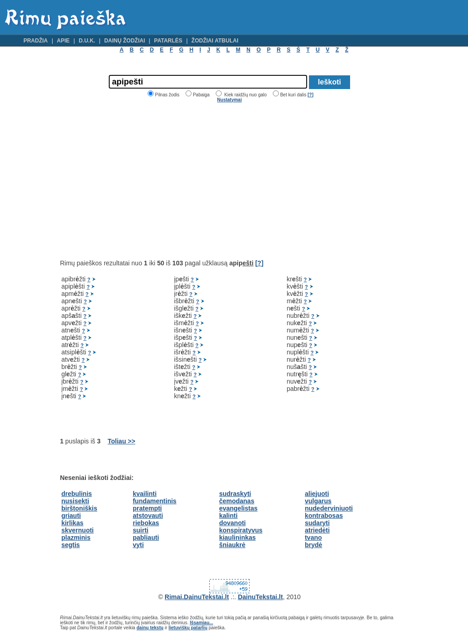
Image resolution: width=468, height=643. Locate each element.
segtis (70, 544)
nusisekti (75, 501)
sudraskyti (235, 493)
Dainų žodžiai (124, 40)
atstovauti (148, 515)
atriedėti (317, 530)
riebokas (146, 523)
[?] (311, 94)
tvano (313, 537)
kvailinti (144, 493)
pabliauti (146, 537)
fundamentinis (154, 501)
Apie (63, 40)
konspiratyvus (240, 530)
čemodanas (236, 501)
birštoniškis (79, 508)
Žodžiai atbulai (215, 40)
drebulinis (76, 493)
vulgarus (318, 501)
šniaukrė (232, 544)
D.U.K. (87, 40)
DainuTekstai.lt (260, 597)
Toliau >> (121, 441)
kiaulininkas (237, 537)
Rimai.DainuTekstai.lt (197, 597)
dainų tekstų (150, 627)
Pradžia (35, 40)
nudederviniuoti (329, 508)
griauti (71, 515)
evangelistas (238, 508)
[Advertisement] (136, 181)
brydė (313, 544)
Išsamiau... (201, 622)
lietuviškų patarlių (188, 627)
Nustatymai (229, 99)
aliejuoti (317, 493)
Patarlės (168, 40)
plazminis (75, 537)
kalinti (228, 515)
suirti (140, 530)
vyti (138, 544)
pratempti (147, 508)
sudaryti (317, 523)
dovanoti (232, 523)
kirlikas (72, 523)
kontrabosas (324, 515)
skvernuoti (77, 530)
